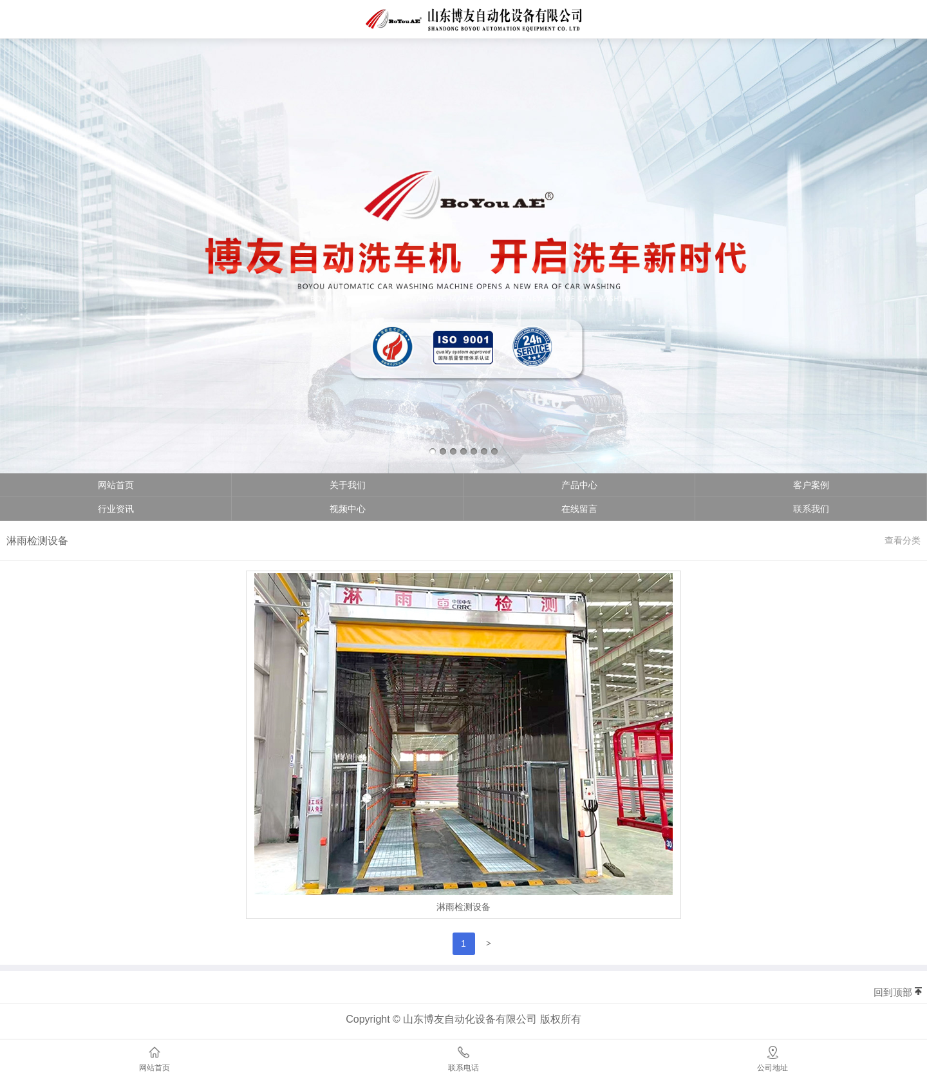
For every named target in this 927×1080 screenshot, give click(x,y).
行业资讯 (116, 509)
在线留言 (579, 509)
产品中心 (579, 485)
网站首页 (116, 485)
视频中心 (348, 509)
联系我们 (811, 509)
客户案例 (811, 485)
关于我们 (348, 485)
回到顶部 (893, 992)
